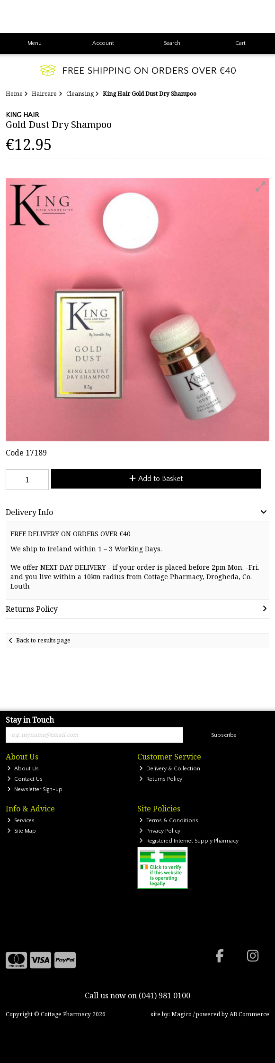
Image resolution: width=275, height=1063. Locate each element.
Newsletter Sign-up (34, 789)
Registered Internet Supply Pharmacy (189, 841)
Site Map (21, 831)
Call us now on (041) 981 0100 (137, 995)
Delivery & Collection (169, 769)
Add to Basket (156, 478)
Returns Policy (160, 779)
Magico (181, 1014)
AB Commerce (249, 1014)
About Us (23, 769)
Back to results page (43, 640)
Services (21, 821)
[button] (260, 186)
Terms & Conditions (168, 821)
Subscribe (224, 735)
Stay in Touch (30, 720)
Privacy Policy (159, 831)
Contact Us (25, 779)
